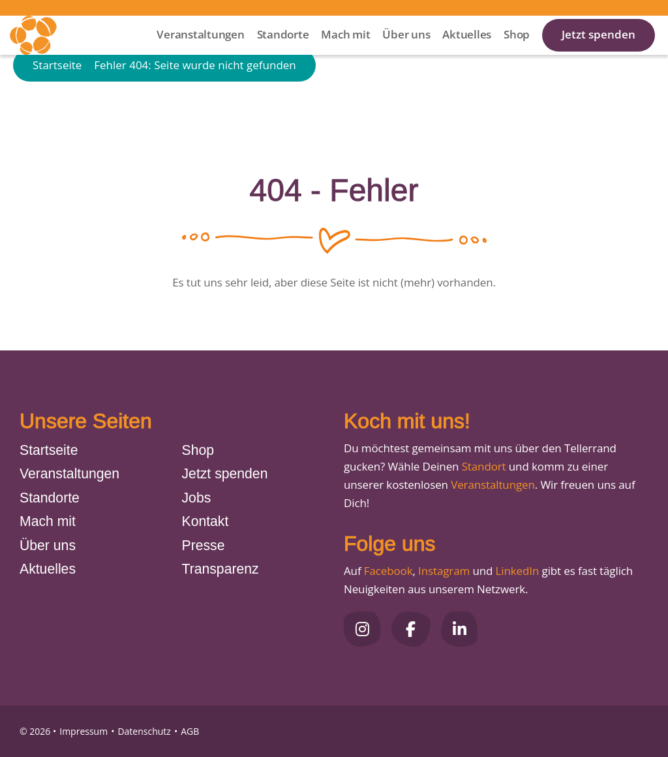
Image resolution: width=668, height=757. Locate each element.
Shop (517, 51)
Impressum (83, 731)
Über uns (406, 51)
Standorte (283, 51)
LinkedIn (516, 570)
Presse (203, 545)
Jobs (196, 497)
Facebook (388, 570)
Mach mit (345, 51)
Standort (484, 466)
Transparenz (220, 568)
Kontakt (205, 521)
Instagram (444, 570)
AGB (190, 731)
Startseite (57, 106)
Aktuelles (466, 51)
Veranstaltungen (200, 51)
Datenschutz (143, 731)
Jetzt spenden (598, 51)
